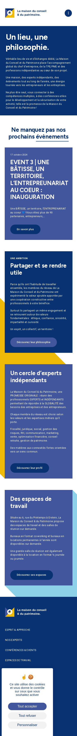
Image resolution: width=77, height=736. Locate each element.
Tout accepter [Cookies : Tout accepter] (27, 706)
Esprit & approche (17, 629)
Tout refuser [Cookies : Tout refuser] (27, 715)
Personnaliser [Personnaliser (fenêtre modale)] (27, 725)
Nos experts (13, 640)
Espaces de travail (18, 660)
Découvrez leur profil (30, 470)
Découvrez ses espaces (31, 577)
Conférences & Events (20, 650)
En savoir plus (25, 231)
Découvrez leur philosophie (33, 342)
